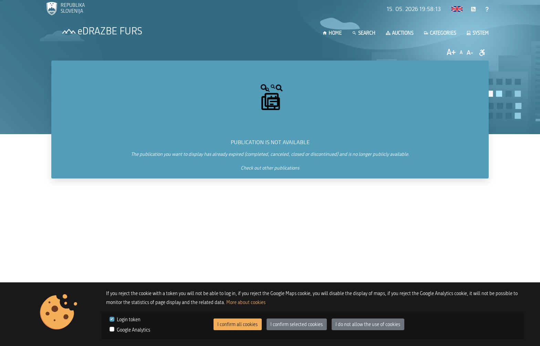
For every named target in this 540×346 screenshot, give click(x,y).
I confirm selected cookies (296, 324)
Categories (440, 33)
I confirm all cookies (237, 324)
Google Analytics (133, 330)
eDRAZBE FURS (109, 31)
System (477, 33)
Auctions (399, 33)
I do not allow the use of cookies (367, 324)
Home (332, 33)
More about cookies (246, 302)
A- (470, 52)
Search (363, 33)
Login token (129, 320)
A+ (451, 52)
